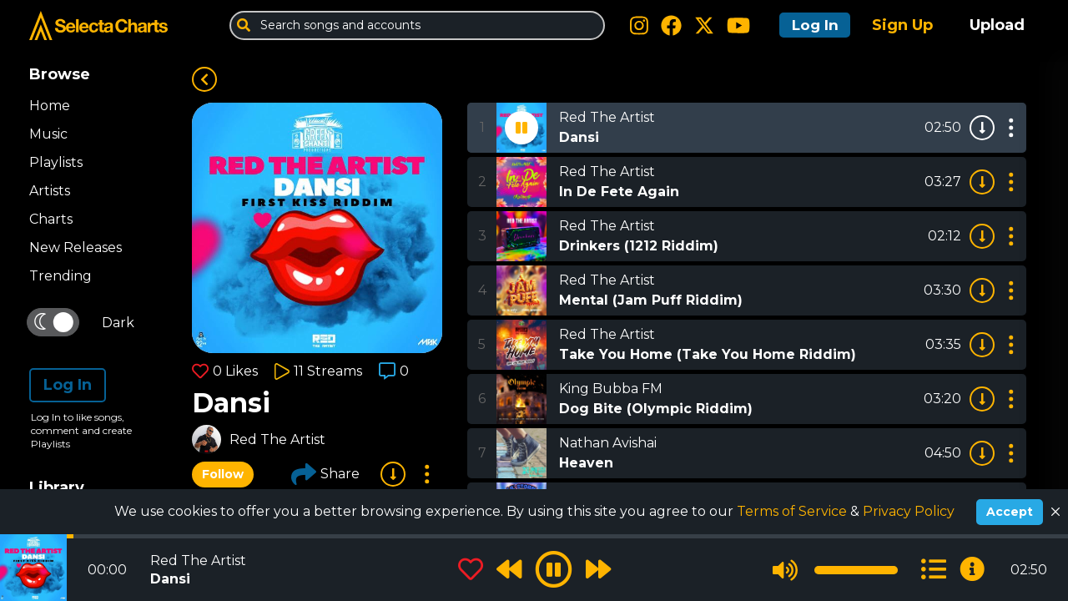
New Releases (75, 247)
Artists (49, 191)
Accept (1009, 511)
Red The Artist (277, 439)
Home (49, 106)
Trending (60, 276)
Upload (997, 25)
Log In (811, 25)
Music (48, 134)
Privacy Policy (909, 511)
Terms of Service (793, 511)
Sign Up (902, 25)
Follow (223, 474)
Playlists (56, 162)
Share (325, 474)
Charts (51, 219)
